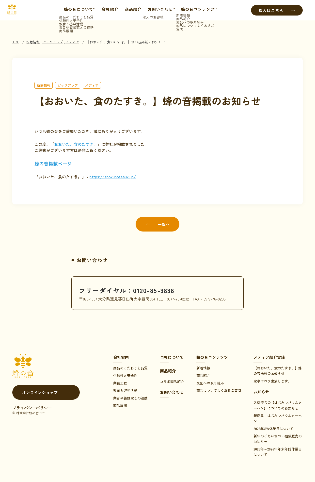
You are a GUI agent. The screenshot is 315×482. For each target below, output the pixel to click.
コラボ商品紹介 (172, 381)
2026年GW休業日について (273, 428)
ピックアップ (52, 42)
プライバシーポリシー (32, 408)
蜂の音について (75, 10)
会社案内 (121, 357)
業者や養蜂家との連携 (130, 398)
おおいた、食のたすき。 (75, 144)
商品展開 (120, 405)
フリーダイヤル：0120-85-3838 (133, 289)
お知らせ (261, 392)
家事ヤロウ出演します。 (272, 381)
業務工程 (120, 383)
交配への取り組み (210, 383)
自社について (172, 357)
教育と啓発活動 (125, 390)
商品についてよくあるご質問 (218, 390)
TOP (15, 42)
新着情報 (33, 42)
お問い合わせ (159, 10)
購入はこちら (276, 10)
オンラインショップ (46, 392)
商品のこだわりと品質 (130, 368)
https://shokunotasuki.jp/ (113, 177)
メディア (72, 42)
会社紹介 (108, 10)
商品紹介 (132, 10)
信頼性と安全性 (125, 375)
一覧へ (157, 224)
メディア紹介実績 (269, 357)
